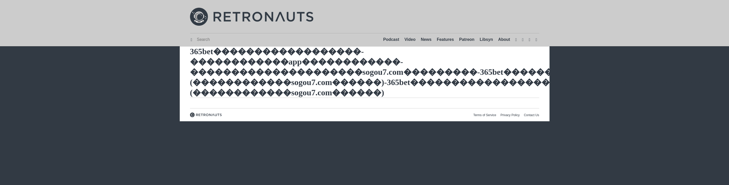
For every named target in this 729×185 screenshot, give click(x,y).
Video (409, 39)
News (426, 39)
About (504, 39)
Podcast (391, 39)
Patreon (467, 39)
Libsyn (486, 39)
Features (445, 39)
